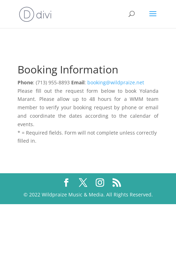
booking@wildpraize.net (115, 82)
